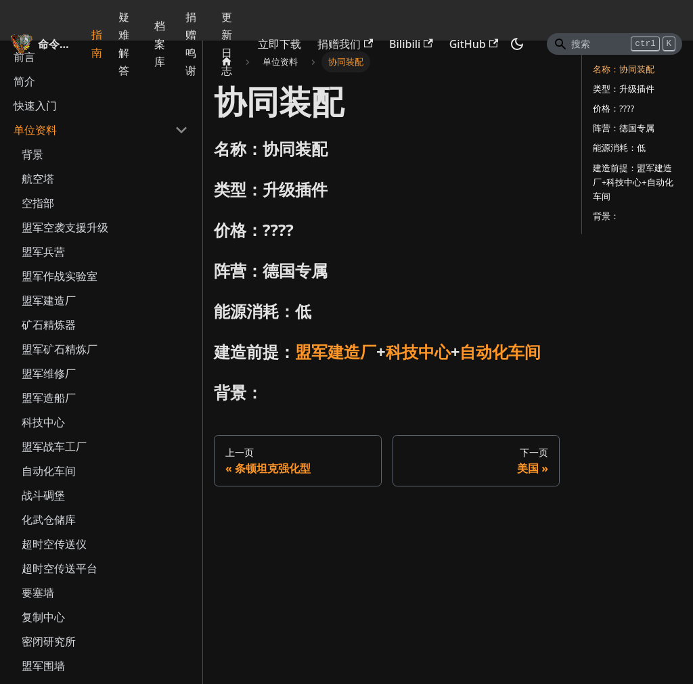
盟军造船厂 (49, 397)
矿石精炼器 (49, 324)
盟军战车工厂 (54, 446)
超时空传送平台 (59, 568)
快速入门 (35, 105)
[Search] (614, 44)
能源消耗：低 (619, 147)
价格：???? (613, 108)
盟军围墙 (43, 665)
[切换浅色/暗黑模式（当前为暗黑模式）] (517, 44)
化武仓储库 (49, 519)
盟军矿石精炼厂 (59, 349)
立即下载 (279, 44)
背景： (606, 216)
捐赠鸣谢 (190, 43)
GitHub (473, 44)
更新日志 (226, 43)
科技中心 (43, 422)
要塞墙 (38, 592)
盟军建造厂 (49, 300)
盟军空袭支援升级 (65, 227)
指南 (96, 43)
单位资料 (35, 129)
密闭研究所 (49, 641)
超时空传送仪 (54, 544)
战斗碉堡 (43, 495)
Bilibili (411, 44)
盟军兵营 (43, 251)
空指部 (38, 203)
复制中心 (43, 617)
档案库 (159, 43)
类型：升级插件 (623, 89)
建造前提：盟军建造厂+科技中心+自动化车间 (633, 182)
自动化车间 (49, 470)
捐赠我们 (345, 44)
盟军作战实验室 (59, 276)
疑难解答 (123, 43)
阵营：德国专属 (623, 128)
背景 (32, 154)
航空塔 (38, 178)
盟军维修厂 (49, 373)
